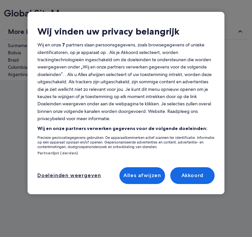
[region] (126, 103)
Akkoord (192, 175)
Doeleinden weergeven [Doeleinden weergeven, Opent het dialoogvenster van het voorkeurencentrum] (69, 175)
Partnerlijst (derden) (57, 153)
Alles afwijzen (142, 175)
